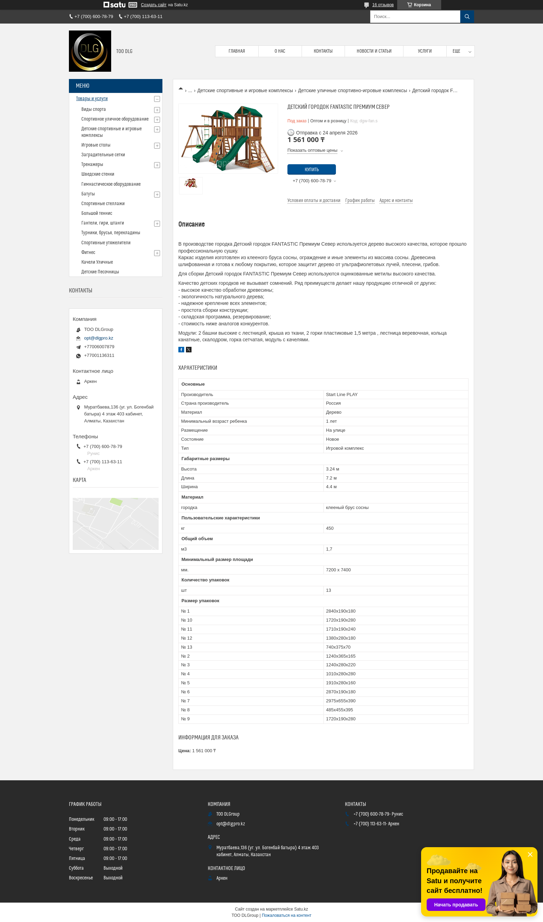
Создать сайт (154, 4)
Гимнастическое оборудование (111, 184)
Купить (312, 170)
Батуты (88, 194)
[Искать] (467, 16)
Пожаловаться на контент (286, 915)
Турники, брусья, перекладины (110, 233)
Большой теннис (96, 213)
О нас (280, 51)
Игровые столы (95, 145)
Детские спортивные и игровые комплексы (245, 90)
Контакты (323, 51)
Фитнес (88, 252)
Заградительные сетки (103, 155)
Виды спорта (93, 109)
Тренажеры (92, 164)
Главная (237, 51)
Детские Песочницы (100, 272)
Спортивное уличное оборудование (115, 119)
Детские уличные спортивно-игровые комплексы (352, 90)
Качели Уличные (97, 262)
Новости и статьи (374, 51)
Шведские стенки (97, 174)
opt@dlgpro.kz (98, 338)
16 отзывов (383, 4)
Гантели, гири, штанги (102, 223)
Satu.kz (301, 909)
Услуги (425, 51)
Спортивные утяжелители (106, 243)
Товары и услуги (92, 99)
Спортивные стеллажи (103, 204)
